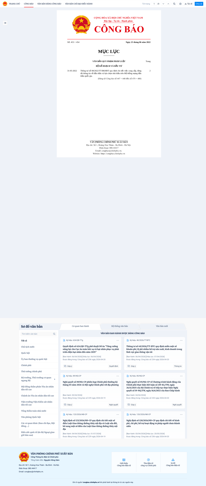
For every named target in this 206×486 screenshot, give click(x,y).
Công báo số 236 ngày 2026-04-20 (91, 360)
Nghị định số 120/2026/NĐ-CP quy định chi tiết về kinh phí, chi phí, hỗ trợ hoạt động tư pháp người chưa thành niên (153, 423)
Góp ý (68, 366)
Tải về (188, 4)
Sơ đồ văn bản (32, 326)
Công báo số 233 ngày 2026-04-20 (155, 398)
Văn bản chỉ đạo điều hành (78, 4)
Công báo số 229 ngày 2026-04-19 (91, 398)
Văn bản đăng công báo (49, 4)
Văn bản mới (162, 326)
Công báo (29, 4)
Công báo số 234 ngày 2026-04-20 (155, 360)
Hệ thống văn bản (119, 326)
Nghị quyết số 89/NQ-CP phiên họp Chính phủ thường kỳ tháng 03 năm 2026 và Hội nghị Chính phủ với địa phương (91, 383)
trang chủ (14, 4)
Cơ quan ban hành (80, 326)
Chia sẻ (199, 4)
